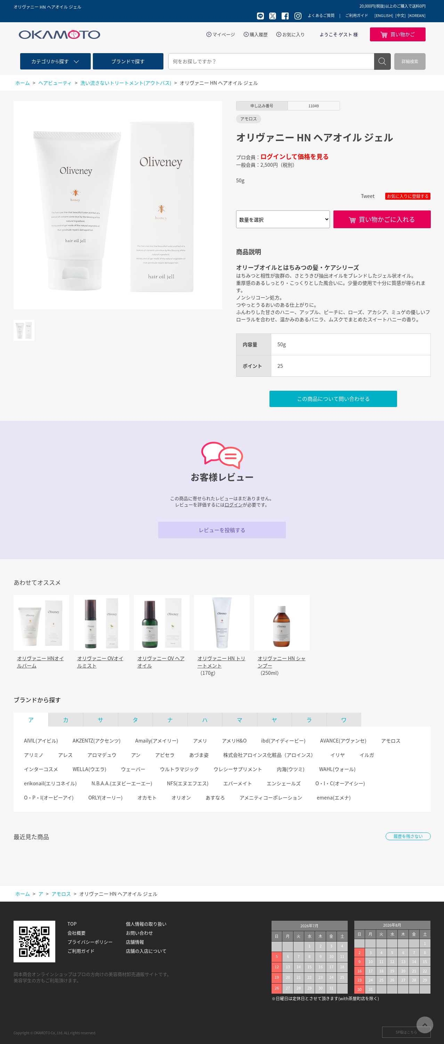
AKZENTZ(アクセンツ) (97, 740)
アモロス (391, 740)
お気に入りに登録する (408, 196)
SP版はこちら (406, 1032)
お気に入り (293, 34)
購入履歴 (259, 34)
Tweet (367, 195)
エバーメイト (237, 783)
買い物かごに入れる (387, 219)
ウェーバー (133, 768)
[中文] (400, 15)
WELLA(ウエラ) (89, 768)
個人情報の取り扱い (146, 924)
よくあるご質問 (321, 15)
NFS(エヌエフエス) (188, 783)
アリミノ (33, 754)
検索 (382, 61)
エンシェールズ (284, 783)
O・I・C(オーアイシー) (340, 783)
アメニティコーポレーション (271, 797)
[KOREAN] (417, 15)
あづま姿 (199, 754)
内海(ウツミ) (291, 768)
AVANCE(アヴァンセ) (343, 740)
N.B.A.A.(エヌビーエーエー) (121, 783)
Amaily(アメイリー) (156, 740)
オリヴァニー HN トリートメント (221, 662)
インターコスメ (41, 768)
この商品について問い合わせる (333, 399)
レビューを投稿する (222, 530)
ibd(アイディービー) (283, 740)
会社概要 (76, 933)
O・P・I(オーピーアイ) (49, 797)
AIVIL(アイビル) (41, 740)
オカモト (147, 797)
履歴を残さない (408, 836)
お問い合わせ (139, 933)
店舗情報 (135, 942)
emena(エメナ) (334, 797)
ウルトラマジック (179, 768)
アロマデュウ (101, 754)
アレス (65, 754)
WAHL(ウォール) (337, 768)
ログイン (234, 504)
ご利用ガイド (356, 15)
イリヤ (337, 754)
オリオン (181, 797)
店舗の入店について (146, 951)
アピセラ (165, 754)
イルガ (367, 754)
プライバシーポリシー (90, 942)
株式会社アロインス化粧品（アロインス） (269, 754)
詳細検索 (410, 61)
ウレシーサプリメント (237, 768)
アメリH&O (234, 740)
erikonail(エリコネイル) (50, 783)
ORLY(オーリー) (105, 797)
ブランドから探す (37, 700)
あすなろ (215, 797)
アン (135, 754)
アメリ (200, 740)
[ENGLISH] (383, 15)
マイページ (223, 34)
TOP (71, 924)
